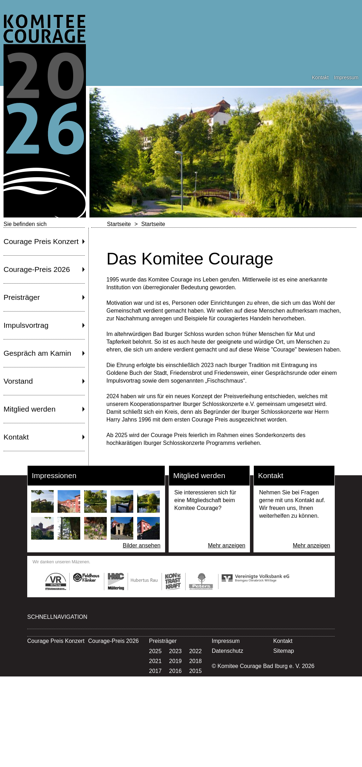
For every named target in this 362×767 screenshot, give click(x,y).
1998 (175, 730)
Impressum (346, 77)
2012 (195, 681)
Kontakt (320, 77)
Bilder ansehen (141, 545)
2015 (195, 671)
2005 (155, 711)
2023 (175, 651)
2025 (155, 651)
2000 (195, 720)
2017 (155, 671)
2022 (195, 651)
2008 (155, 701)
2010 (175, 691)
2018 (195, 661)
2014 (155, 681)
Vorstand (18, 381)
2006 (195, 701)
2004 (175, 711)
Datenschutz (227, 651)
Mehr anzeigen (226, 545)
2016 (175, 671)
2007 (175, 701)
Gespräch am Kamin (37, 353)
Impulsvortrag (26, 325)
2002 (155, 720)
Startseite (119, 224)
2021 (155, 661)
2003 (195, 711)
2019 (175, 661)
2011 (155, 691)
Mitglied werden (30, 409)
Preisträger (22, 297)
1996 (155, 740)
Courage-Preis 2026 (37, 269)
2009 (195, 691)
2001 (175, 720)
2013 (175, 681)
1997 (195, 730)
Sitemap (283, 651)
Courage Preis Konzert (41, 241)
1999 (155, 730)
